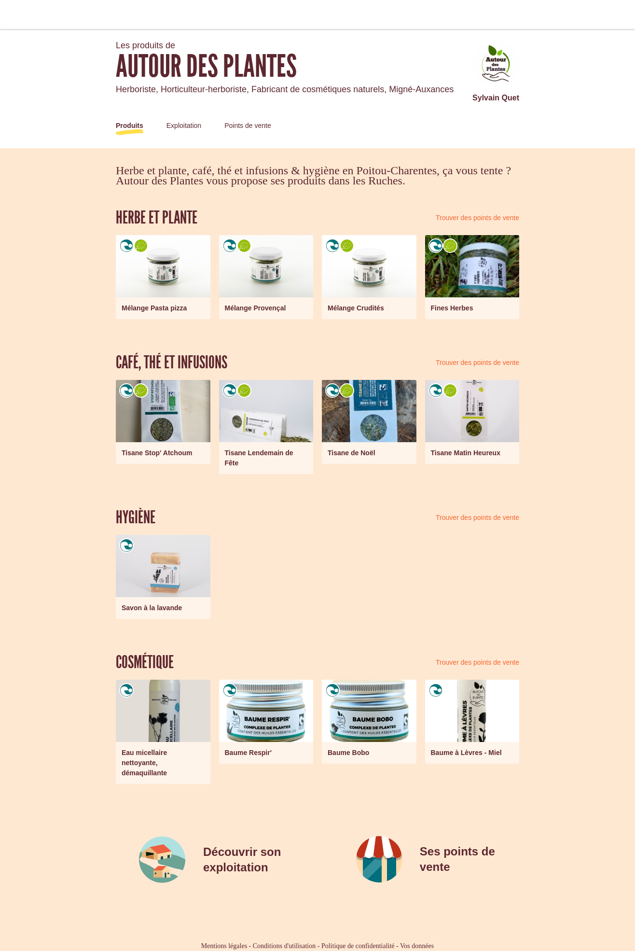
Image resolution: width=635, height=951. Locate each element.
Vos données (417, 946)
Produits (129, 125)
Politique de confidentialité (358, 946)
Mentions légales (224, 946)
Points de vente (247, 125)
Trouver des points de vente (477, 218)
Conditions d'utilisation (284, 946)
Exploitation (183, 125)
